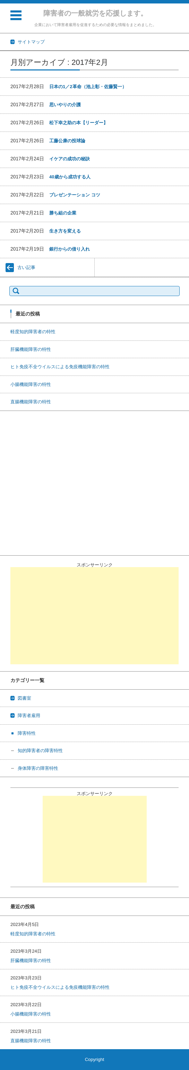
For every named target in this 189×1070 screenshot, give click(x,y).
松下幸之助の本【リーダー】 (78, 122)
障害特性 (27, 733)
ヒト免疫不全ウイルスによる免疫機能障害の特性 (60, 366)
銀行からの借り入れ (69, 249)
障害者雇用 (29, 715)
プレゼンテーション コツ (74, 194)
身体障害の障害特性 (38, 768)
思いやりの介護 (65, 104)
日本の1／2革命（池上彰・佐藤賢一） (87, 86)
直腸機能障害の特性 (30, 401)
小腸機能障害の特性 (30, 384)
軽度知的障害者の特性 (32, 331)
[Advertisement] (94, 615)
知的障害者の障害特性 (40, 750)
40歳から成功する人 (69, 176)
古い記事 (26, 267)
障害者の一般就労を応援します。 (95, 13)
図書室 (24, 698)
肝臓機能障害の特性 (30, 349)
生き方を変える (65, 231)
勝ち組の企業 (62, 213)
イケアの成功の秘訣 (69, 158)
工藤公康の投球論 (67, 140)
